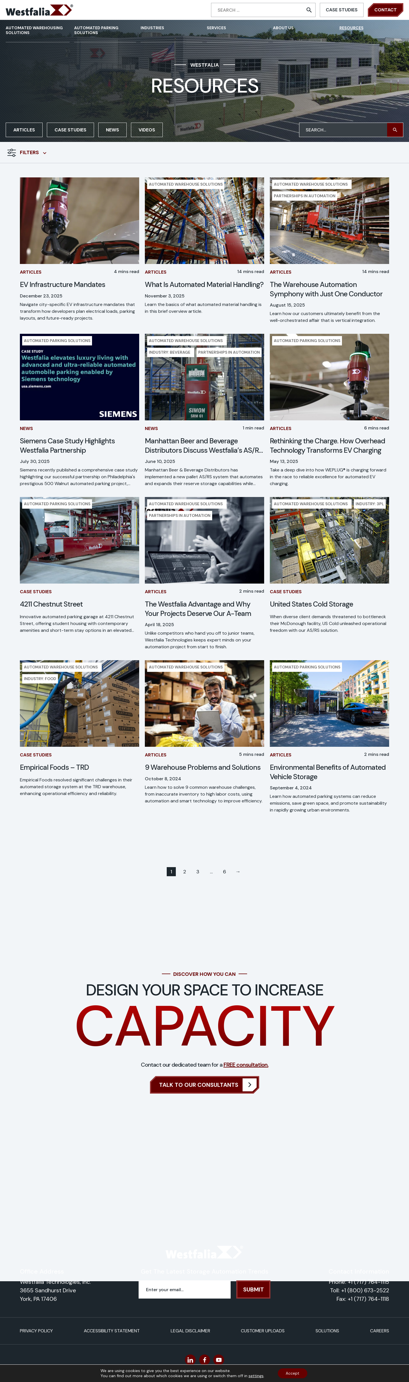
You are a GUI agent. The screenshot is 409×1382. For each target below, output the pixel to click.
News (112, 130)
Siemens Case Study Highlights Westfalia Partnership (67, 446)
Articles (24, 130)
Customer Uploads (263, 1331)
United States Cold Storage (311, 604)
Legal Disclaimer (190, 1331)
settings (255, 1375)
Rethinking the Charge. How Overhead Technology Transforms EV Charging (327, 446)
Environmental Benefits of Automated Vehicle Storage (328, 772)
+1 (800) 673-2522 (365, 1290)
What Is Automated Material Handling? (204, 284)
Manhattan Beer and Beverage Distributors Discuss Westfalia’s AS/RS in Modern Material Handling (204, 446)
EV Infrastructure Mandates (62, 284)
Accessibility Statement (112, 1331)
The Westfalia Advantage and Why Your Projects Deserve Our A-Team (198, 609)
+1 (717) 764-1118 (368, 1299)
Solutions (327, 1331)
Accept (292, 1373)
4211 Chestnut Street (51, 604)
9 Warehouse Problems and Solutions (202, 767)
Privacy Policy (36, 1331)
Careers (379, 1331)
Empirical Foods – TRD (54, 767)
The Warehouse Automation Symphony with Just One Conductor (326, 289)
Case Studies (342, 10)
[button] (395, 130)
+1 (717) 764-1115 (368, 1281)
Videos (147, 130)
